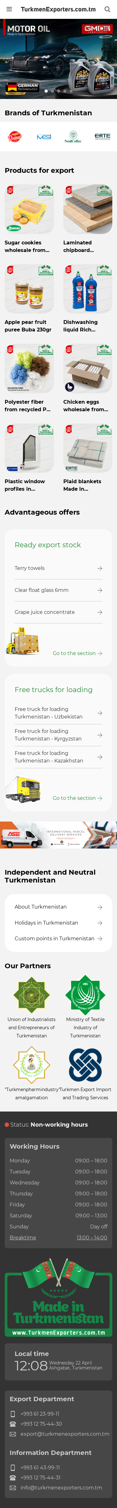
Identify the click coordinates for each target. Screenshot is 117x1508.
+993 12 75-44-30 (36, 1424)
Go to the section (74, 653)
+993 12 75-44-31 (35, 1478)
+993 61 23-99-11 (34, 1414)
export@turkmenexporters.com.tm (58, 1434)
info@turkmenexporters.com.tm (56, 1488)
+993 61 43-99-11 (35, 1468)
